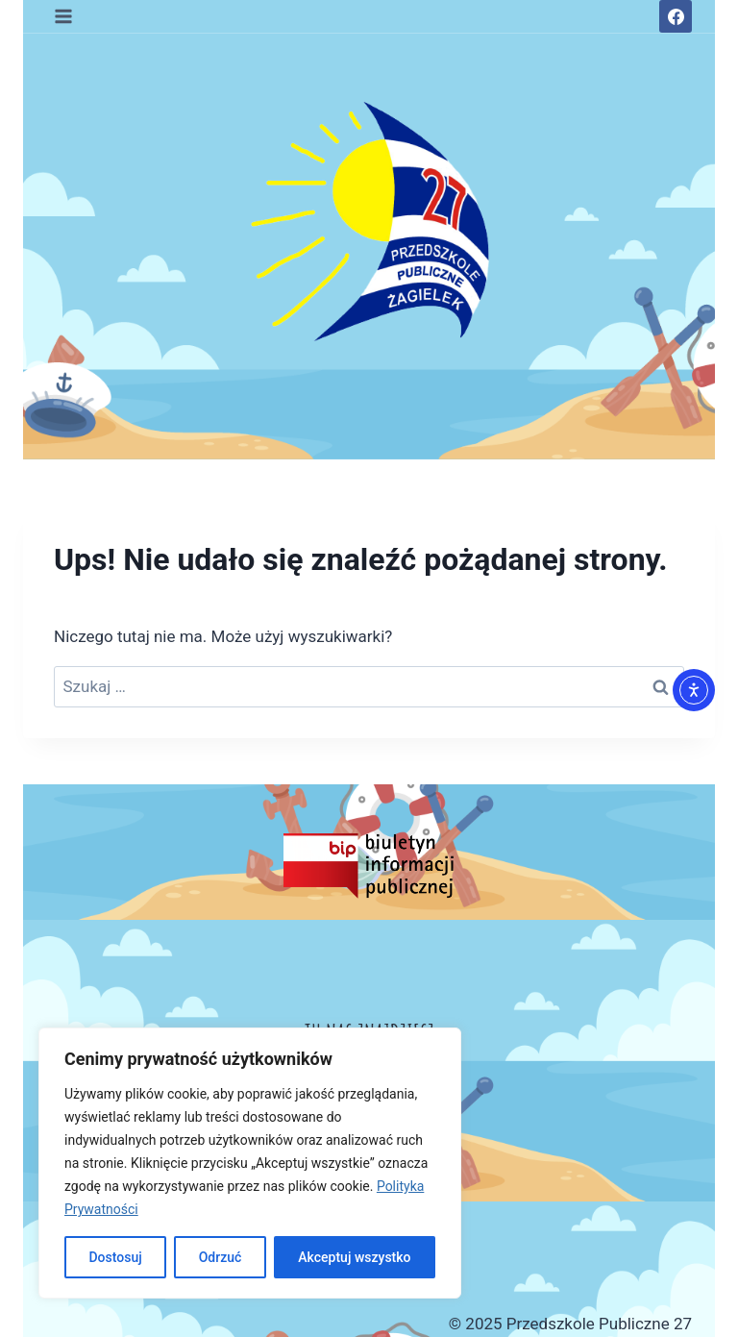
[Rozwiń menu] (64, 16)
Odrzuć (220, 1257)
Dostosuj (114, 1257)
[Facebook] (675, 16)
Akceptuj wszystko (354, 1257)
